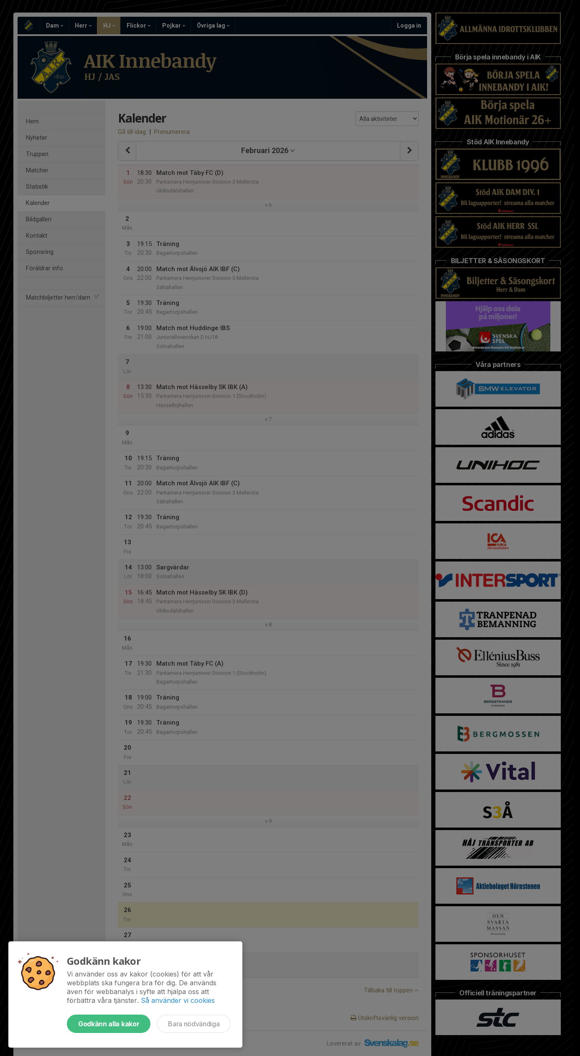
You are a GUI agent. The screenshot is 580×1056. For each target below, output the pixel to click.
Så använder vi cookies (178, 1000)
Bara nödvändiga (193, 1024)
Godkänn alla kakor (108, 1024)
